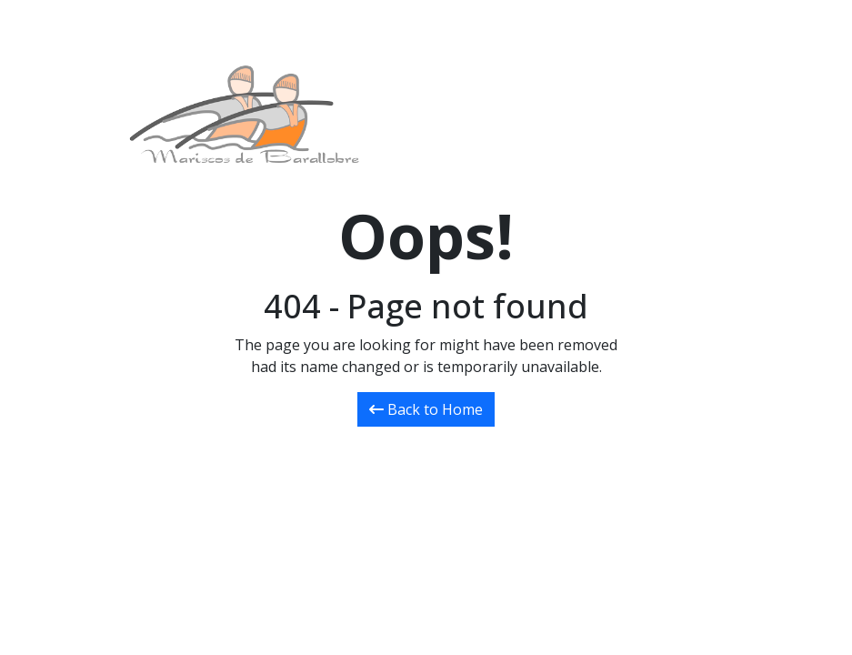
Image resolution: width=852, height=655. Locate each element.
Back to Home (426, 409)
